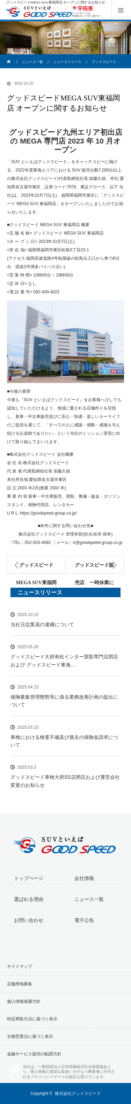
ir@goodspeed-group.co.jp (98, 542)
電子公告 (84, 920)
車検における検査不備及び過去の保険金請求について (64, 741)
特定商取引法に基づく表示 (32, 1018)
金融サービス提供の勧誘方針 (34, 1053)
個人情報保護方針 (24, 1001)
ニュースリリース (67, 62)
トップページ (28, 878)
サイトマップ (19, 966)
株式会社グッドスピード (78, 1093)
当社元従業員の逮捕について (42, 624)
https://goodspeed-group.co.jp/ (48, 513)
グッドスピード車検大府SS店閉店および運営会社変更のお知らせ (65, 781)
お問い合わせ (28, 920)
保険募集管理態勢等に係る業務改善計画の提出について (64, 700)
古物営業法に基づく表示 (30, 1036)
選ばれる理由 (28, 899)
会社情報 (84, 878)
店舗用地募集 (19, 983)
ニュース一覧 (32, 62)
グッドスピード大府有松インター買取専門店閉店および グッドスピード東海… (64, 660)
